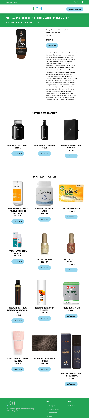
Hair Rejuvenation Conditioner (44, 145)
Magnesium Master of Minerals (17, 145)
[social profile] (18, 2)
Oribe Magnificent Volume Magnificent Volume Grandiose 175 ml (17, 310)
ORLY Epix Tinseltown (44, 259)
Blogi (50, 416)
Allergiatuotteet (75, 9)
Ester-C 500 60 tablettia (71, 209)
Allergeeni (52, 406)
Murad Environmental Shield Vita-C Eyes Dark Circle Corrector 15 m (18, 211)
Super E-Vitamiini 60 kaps (71, 308)
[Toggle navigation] (8, 9)
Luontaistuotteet (59, 30)
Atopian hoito (53, 413)
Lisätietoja (52, 45)
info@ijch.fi (76, 2)
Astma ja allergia (54, 409)
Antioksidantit (69, 30)
